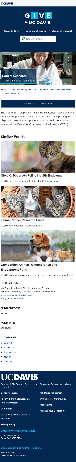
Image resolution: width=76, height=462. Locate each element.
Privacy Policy (8, 424)
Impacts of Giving (36, 31)
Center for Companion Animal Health (55, 89)
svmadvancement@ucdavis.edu (16, 295)
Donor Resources (10, 392)
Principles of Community (53, 398)
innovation (10, 352)
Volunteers (6, 408)
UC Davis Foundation (51, 392)
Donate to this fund (38, 103)
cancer (8, 361)
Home (3, 89)
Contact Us (46, 404)
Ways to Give (11, 31)
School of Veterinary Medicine (22, 89)
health (7, 357)
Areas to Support (62, 31)
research (9, 347)
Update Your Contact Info (53, 410)
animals (8, 343)
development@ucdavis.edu (13, 455)
